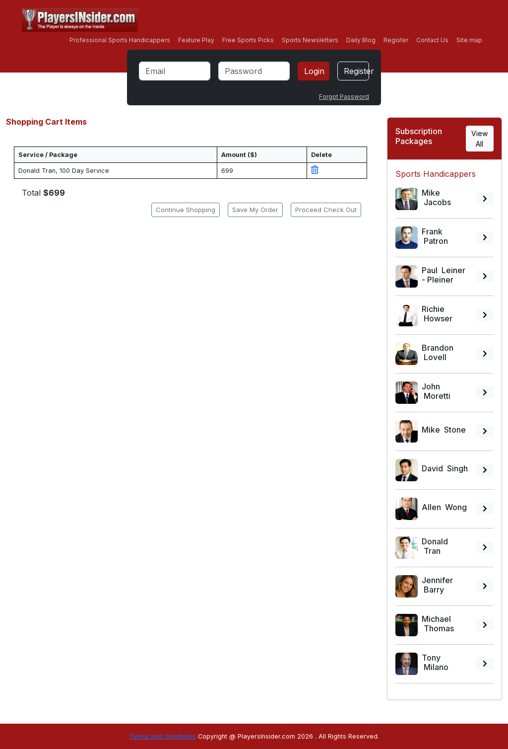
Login (314, 71)
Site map (469, 40)
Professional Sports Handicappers (119, 40)
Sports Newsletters (310, 40)
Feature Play (196, 40)
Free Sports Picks (248, 40)
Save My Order (255, 210)
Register (395, 40)
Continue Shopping (185, 210)
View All (479, 138)
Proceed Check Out (326, 210)
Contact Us (432, 40)
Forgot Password (344, 96)
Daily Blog (361, 40)
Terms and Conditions (162, 736)
